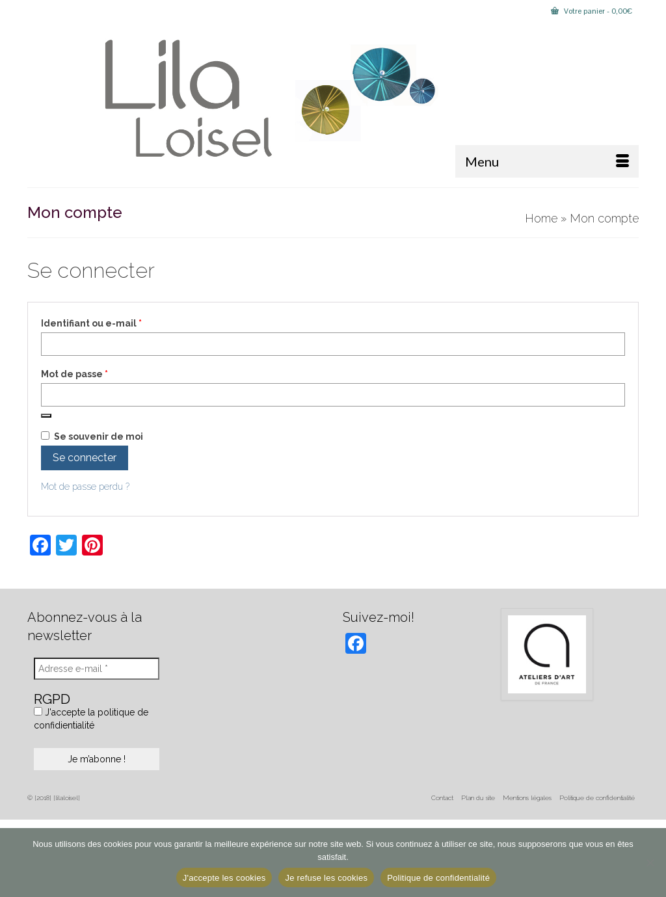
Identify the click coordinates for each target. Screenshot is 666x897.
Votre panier (591, 11)
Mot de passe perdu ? (85, 486)
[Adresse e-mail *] (96, 669)
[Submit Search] (37, 11)
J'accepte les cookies (224, 878)
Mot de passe (101, 373)
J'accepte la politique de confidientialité (91, 718)
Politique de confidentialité (438, 878)
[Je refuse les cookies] (649, 862)
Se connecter (84, 457)
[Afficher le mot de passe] (46, 416)
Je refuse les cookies (326, 878)
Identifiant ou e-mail (118, 322)
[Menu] (547, 161)
